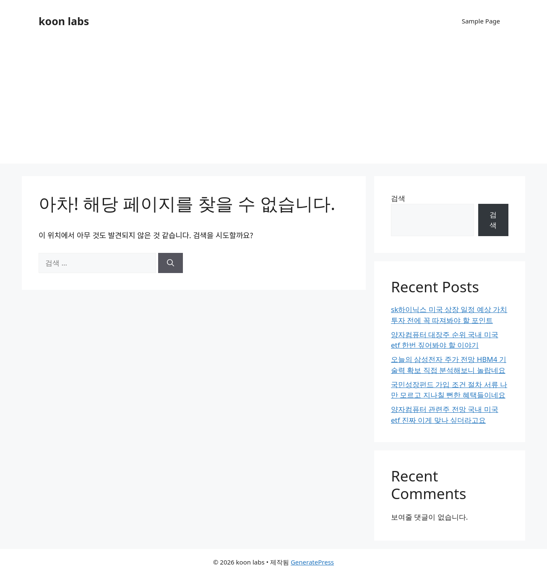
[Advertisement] (273, 105)
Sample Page (481, 21)
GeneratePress (312, 562)
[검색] (170, 263)
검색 (398, 198)
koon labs (64, 21)
